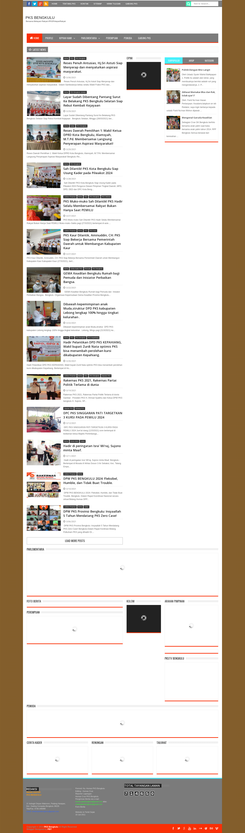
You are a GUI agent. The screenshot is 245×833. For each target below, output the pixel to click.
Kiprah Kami (65, 38)
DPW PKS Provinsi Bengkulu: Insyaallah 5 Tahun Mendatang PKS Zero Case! (92, 513)
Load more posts (75, 541)
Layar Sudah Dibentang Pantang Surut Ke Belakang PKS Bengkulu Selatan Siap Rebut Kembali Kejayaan (93, 101)
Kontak (84, 3)
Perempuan (112, 38)
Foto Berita (34, 601)
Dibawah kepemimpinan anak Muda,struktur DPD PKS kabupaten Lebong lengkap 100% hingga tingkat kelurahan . (91, 310)
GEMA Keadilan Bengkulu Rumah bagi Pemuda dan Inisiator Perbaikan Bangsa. (91, 277)
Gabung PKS (131, 3)
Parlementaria (89, 38)
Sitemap (98, 3)
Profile (49, 38)
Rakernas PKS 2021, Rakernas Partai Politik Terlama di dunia (90, 382)
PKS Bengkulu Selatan (78, 92)
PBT (50, 829)
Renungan (97, 742)
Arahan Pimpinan (70, 197)
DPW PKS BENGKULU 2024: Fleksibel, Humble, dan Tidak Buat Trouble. (90, 480)
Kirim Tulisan (113, 3)
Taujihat (162, 742)
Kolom (130, 601)
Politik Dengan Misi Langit (196, 69)
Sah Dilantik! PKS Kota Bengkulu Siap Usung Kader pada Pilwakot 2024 (90, 171)
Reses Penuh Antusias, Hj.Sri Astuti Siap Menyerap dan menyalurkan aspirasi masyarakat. (92, 67)
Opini (130, 58)
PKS (72, 58)
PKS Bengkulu (40, 17)
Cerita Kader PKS (76, 269)
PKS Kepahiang (93, 337)
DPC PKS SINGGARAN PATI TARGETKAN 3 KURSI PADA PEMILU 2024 (92, 415)
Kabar (72, 126)
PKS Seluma (106, 197)
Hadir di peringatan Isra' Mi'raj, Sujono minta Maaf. (92, 448)
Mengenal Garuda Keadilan (197, 117)
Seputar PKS (106, 376)
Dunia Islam (74, 441)
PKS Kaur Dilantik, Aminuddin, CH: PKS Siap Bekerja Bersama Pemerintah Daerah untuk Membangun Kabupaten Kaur (92, 241)
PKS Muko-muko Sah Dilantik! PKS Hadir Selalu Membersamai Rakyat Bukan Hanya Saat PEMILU (92, 205)
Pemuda (128, 38)
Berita (66, 58)
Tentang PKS (69, 3)
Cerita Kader (34, 742)
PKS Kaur (93, 230)
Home (54, 3)
